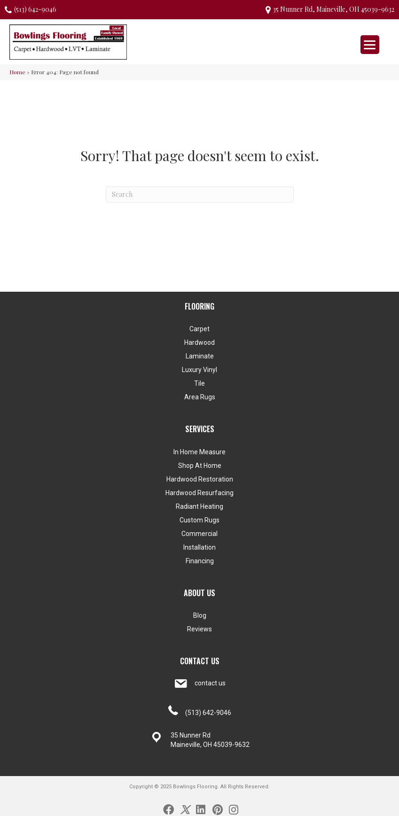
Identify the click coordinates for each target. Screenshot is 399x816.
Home (17, 72)
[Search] (200, 194)
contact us (210, 683)
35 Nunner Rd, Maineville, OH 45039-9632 (333, 9)
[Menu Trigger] (369, 44)
